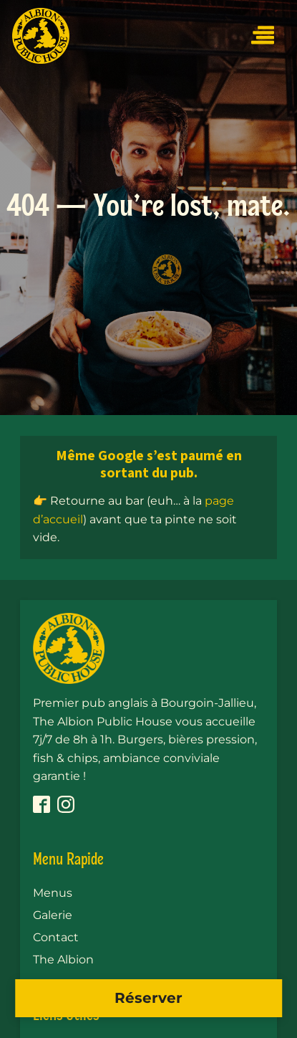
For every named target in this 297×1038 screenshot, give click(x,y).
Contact (56, 937)
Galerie (52, 915)
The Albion (63, 959)
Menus (52, 893)
